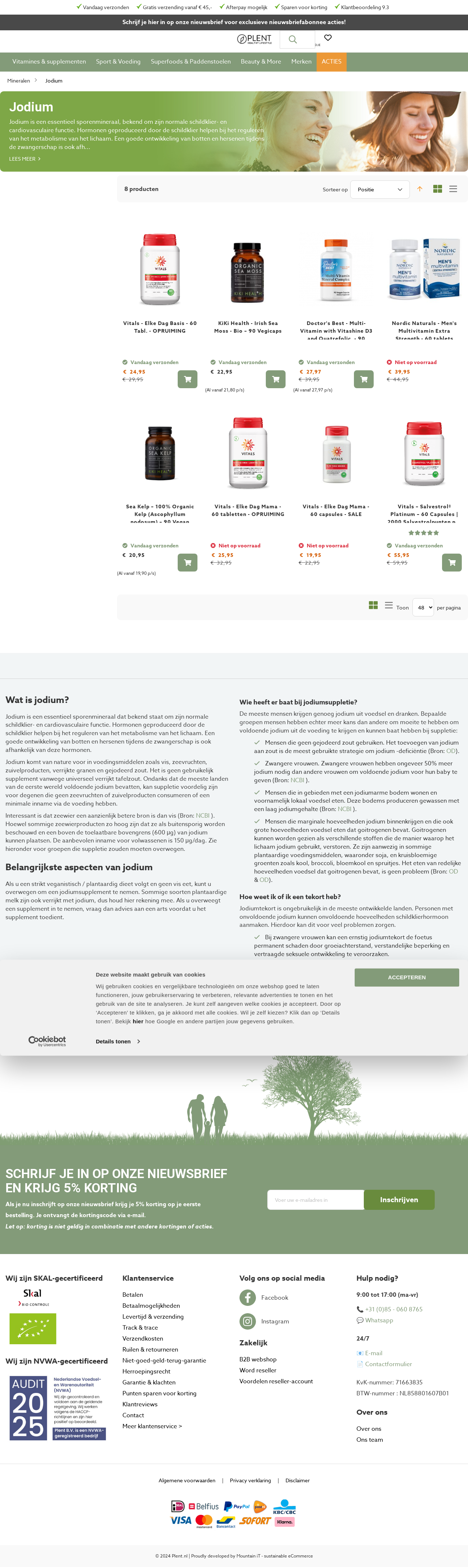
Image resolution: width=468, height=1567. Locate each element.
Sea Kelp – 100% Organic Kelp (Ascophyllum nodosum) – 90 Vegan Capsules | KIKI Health (160, 522)
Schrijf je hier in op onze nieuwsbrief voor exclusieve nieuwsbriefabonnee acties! (234, 22)
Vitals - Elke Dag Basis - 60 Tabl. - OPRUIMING (160, 331)
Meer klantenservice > (152, 1426)
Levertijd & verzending (153, 1316)
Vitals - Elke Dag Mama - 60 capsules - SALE (336, 514)
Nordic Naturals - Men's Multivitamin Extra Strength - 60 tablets (424, 334)
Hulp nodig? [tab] (377, 1278)
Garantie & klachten (149, 1382)
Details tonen (113, 1552)
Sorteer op (335, 193)
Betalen (132, 1295)
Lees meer (24, 162)
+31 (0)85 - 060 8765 (394, 1309)
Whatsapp (379, 1320)
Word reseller (257, 1370)
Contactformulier (388, 1364)
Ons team (369, 1440)
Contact (133, 1415)
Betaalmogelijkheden (151, 1306)
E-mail (373, 1353)
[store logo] (31, 41)
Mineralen (19, 84)
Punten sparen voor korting (159, 1393)
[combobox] (242, 41)
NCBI (203, 815)
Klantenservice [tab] (148, 1278)
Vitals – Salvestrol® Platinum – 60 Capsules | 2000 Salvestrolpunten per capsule (424, 522)
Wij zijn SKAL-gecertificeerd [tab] (54, 1278)
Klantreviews (140, 1404)
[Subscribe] (399, 1200)
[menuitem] (49, 65)
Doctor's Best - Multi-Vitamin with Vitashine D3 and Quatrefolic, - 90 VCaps (336, 338)
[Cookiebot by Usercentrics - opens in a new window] (47, 1552)
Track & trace (140, 1327)
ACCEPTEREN (407, 1489)
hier (138, 1532)
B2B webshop (258, 1359)
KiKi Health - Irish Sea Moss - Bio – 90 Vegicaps (248, 331)
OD (451, 751)
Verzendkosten (142, 1338)
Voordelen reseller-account (276, 1381)
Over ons (368, 1429)
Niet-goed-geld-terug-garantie (164, 1360)
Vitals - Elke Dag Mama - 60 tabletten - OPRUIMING (248, 514)
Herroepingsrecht (146, 1371)
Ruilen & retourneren (150, 1349)
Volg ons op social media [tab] (282, 1278)
